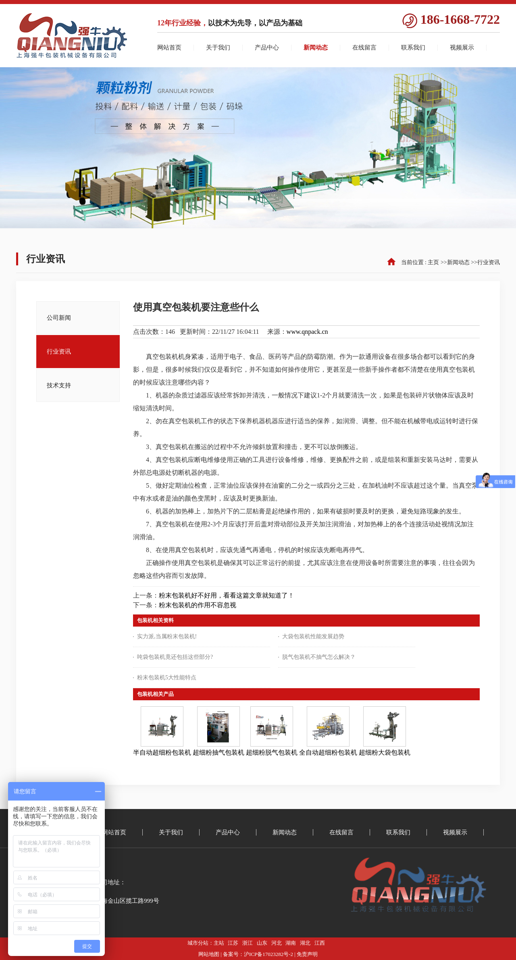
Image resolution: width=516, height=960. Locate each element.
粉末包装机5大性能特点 (166, 677)
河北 (276, 943)
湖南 (290, 943)
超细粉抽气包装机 (218, 752)
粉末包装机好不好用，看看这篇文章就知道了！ (226, 595)
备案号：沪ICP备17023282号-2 (258, 954)
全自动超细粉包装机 (328, 752)
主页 (433, 262)
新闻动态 (458, 262)
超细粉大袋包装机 (384, 752)
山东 (262, 943)
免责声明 (307, 954)
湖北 (305, 943)
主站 (219, 943)
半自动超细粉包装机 (162, 752)
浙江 (247, 943)
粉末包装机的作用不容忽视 (197, 605)
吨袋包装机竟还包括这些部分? (175, 657)
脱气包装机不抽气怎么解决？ (319, 657)
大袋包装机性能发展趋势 (313, 636)
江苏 (233, 943)
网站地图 (208, 954)
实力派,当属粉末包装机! (167, 636)
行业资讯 (488, 262)
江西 (319, 943)
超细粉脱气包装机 (272, 752)
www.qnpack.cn (307, 331)
